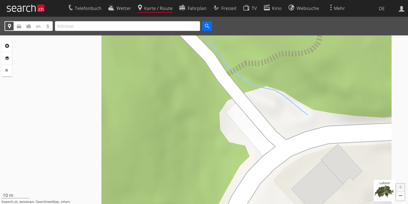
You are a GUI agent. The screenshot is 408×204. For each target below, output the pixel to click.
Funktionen (7, 70)
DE (382, 8)
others (65, 202)
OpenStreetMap (47, 202)
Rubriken (7, 46)
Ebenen (7, 58)
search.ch (11, 202)
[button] (400, 188)
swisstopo (26, 202)
